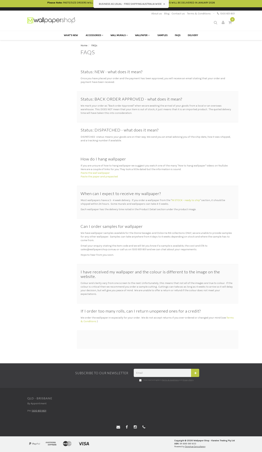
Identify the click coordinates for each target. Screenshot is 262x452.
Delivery (193, 35)
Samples (162, 35)
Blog (166, 13)
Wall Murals (119, 35)
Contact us (178, 13)
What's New (71, 35)
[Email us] (118, 427)
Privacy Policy (188, 380)
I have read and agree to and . (166, 380)
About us (156, 13)
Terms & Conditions (199, 13)
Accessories (94, 35)
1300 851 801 (226, 13)
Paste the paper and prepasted (99, 176)
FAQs (177, 35)
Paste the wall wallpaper (95, 172)
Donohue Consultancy (195, 446)
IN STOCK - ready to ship (186, 200)
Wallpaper (142, 35)
